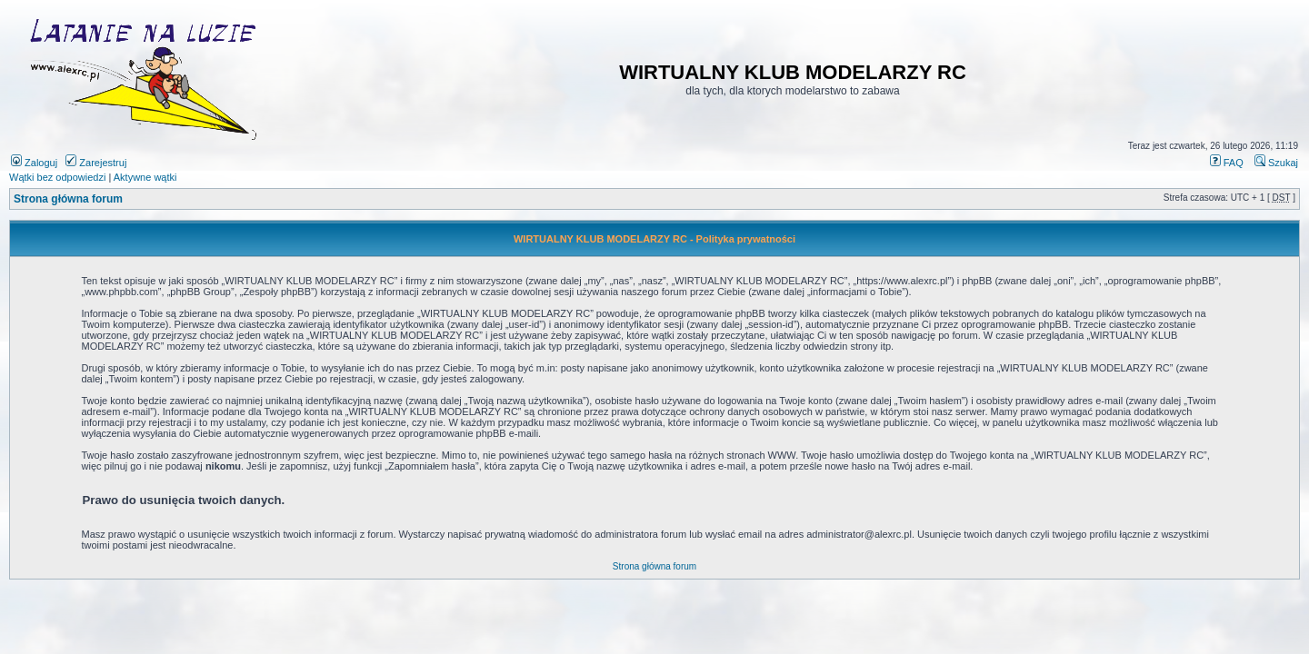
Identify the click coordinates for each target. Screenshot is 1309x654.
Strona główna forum (68, 199)
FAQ (1227, 162)
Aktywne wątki (145, 177)
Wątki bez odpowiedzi (57, 177)
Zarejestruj (95, 162)
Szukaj (1276, 162)
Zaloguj (34, 162)
